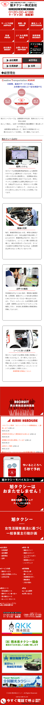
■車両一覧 (25, 547)
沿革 (31, 66)
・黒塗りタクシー (28, 553)
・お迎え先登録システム (8, 574)
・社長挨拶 (4, 550)
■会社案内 (3, 547)
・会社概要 (4, 553)
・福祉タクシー (27, 550)
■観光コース (4, 588)
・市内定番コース (6, 591)
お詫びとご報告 (7, 446)
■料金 (24, 588)
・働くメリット (27, 574)
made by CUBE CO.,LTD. (22, 696)
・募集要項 (26, 580)
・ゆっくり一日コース (7, 599)
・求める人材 (26, 571)
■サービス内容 (5, 568)
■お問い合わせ (27, 594)
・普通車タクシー (28, 560)
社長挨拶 (12, 66)
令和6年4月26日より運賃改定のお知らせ (16, 434)
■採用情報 (25, 568)
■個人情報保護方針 (6, 605)
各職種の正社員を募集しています (13, 440)
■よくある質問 (27, 591)
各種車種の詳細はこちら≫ (22, 371)
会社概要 (12, 60)
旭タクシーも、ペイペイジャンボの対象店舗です (19, 452)
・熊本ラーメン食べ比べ (8, 594)
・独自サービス (5, 571)
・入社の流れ (26, 582)
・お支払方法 (4, 577)
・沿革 (2, 558)
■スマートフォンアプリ (8, 603)
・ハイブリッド (27, 563)
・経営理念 (4, 556)
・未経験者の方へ (28, 577)
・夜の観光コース (6, 596)
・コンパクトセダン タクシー (29, 556)
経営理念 (31, 60)
